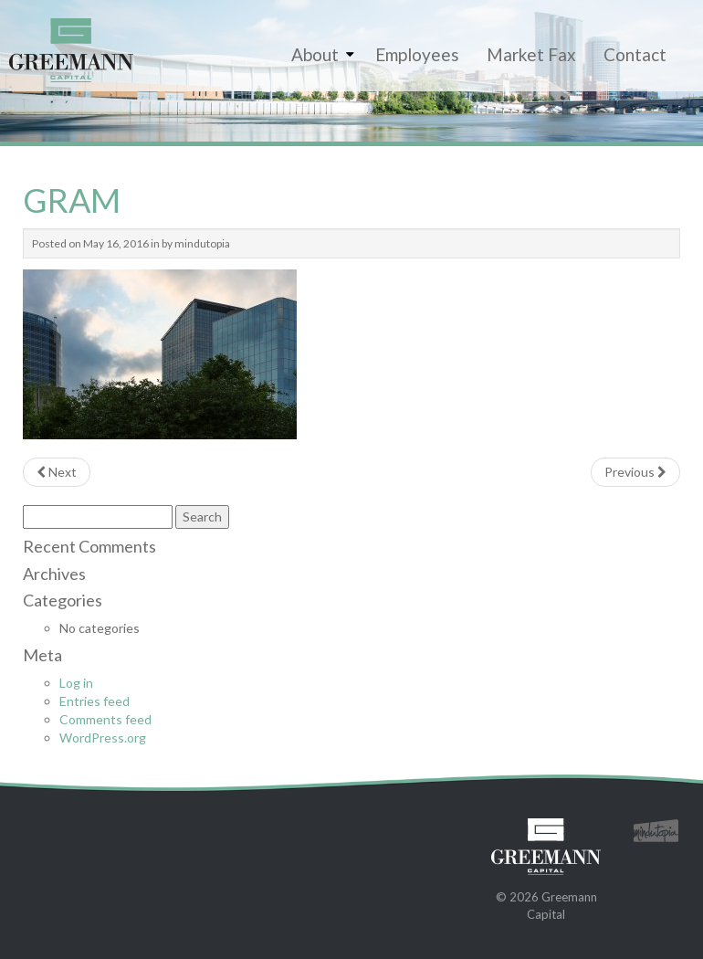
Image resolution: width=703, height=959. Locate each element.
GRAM (72, 200)
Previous (635, 472)
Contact (634, 54)
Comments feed (105, 719)
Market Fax (531, 54)
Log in (76, 682)
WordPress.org (102, 737)
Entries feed (94, 701)
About (315, 54)
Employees (417, 54)
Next (57, 472)
